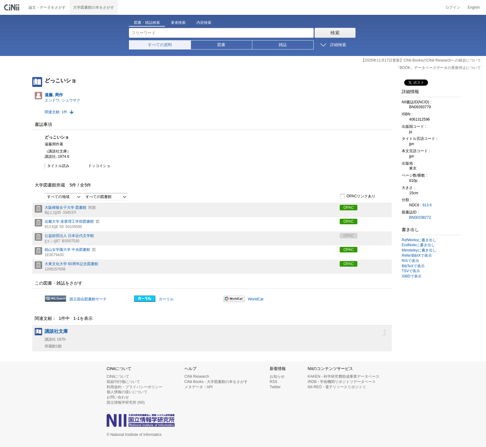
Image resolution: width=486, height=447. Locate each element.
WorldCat (255, 299)
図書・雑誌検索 (147, 22)
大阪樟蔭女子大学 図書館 (65, 207)
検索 (335, 32)
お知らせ (277, 376)
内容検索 (204, 22)
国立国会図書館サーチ (88, 299)
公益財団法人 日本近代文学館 (69, 236)
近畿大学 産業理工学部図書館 (69, 221)
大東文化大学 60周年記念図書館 (71, 264)
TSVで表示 (411, 271)
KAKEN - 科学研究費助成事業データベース (343, 376)
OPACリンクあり (357, 196)
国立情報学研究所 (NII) (126, 402)
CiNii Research (196, 376)
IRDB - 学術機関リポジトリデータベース (342, 382)
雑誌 (283, 44)
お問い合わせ (118, 397)
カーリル (166, 299)
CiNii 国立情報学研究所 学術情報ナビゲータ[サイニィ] (12, 7)
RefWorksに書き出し (419, 240)
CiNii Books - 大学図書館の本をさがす (216, 382)
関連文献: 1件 (56, 112)
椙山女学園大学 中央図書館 (67, 249)
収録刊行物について (123, 382)
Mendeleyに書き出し (419, 250)
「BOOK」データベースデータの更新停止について (438, 68)
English (474, 7)
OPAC (348, 207)
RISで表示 (410, 261)
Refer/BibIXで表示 (417, 255)
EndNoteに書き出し (418, 245)
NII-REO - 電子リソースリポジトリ (337, 387)
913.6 (427, 205)
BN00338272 (420, 217)
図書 (221, 44)
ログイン (452, 7)
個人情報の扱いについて (127, 392)
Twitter (275, 387)
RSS (273, 382)
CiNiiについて (118, 376)
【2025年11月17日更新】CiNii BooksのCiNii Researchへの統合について (421, 60)
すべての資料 (160, 44)
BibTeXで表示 (413, 266)
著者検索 (178, 22)
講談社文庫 (56, 331)
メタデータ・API (198, 387)
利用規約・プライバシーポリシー (134, 387)
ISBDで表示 (412, 276)
